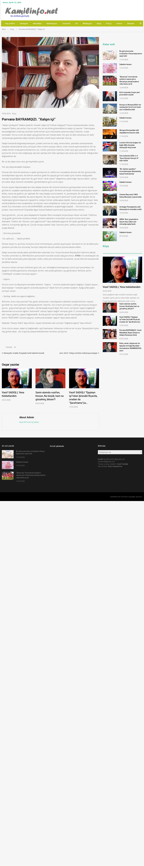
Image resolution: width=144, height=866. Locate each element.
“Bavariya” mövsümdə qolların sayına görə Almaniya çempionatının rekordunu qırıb (30, 475)
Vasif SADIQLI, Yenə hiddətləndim (121, 286)
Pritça (108, 23)
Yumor (119, 23)
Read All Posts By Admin (29, 422)
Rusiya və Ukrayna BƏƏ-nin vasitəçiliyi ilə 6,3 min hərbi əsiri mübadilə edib (130, 107)
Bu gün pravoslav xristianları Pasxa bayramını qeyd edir (130, 53)
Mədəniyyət (52, 23)
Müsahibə (37, 23)
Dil (76, 23)
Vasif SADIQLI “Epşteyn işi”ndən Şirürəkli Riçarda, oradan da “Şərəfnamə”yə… (130, 319)
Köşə (99, 23)
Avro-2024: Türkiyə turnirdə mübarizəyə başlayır (78, 353)
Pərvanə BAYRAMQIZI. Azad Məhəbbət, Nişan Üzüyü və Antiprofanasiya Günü (130, 332)
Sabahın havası (125, 64)
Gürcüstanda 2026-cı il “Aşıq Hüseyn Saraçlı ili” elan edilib (129, 158)
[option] (17, 385)
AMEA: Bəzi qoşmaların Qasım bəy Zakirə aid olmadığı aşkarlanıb (128, 221)
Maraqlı (130, 23)
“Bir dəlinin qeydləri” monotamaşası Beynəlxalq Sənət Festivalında (130, 171)
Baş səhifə (10, 23)
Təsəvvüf (66, 23)
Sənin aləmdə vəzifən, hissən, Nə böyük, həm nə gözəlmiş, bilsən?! (49, 396)
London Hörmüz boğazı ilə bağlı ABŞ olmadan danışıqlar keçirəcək (130, 145)
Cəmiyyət (24, 23)
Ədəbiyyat (87, 23)
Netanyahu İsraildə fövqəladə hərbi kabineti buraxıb (23, 353)
